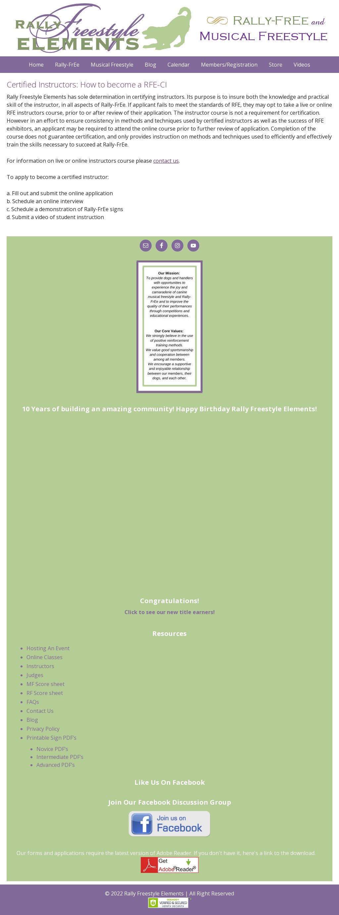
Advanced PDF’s (55, 765)
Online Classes (44, 657)
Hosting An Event (48, 648)
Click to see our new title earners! (169, 612)
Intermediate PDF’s (59, 757)
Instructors (40, 666)
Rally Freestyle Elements (169, 28)
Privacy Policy (43, 728)
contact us (166, 160)
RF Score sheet (44, 693)
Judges (34, 675)
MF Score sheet (45, 684)
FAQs (32, 702)
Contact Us (40, 711)
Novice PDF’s (52, 749)
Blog (32, 719)
